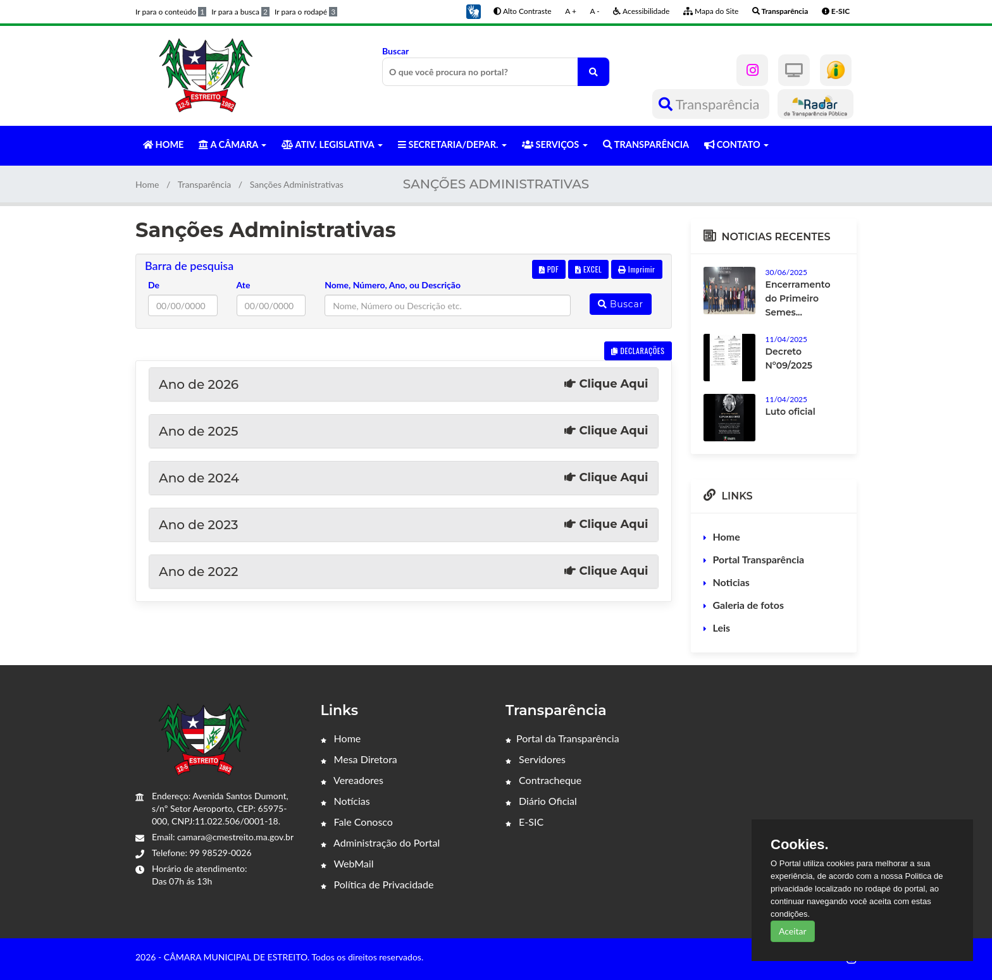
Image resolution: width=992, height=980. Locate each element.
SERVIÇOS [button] (555, 144)
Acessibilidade (641, 11)
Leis (722, 628)
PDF (549, 269)
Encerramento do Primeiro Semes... (798, 298)
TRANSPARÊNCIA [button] (646, 144)
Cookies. (800, 844)
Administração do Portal (380, 842)
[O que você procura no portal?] (593, 72)
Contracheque (543, 780)
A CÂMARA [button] (232, 144)
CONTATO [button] (736, 144)
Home (147, 184)
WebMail (347, 863)
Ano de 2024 (403, 478)
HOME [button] (163, 144)
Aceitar (793, 931)
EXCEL (588, 269)
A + (570, 11)
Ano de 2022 (403, 571)
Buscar (496, 66)
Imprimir (636, 269)
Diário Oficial (541, 801)
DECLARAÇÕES (638, 350)
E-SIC (524, 822)
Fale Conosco (357, 822)
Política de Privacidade (377, 884)
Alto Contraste (522, 11)
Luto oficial (790, 411)
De (153, 284)
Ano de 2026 (403, 384)
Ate (244, 284)
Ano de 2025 (403, 431)
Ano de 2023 (403, 524)
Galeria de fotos (748, 605)
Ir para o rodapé (306, 11)
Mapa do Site (710, 11)
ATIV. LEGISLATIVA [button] (332, 144)
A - (595, 11)
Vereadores (352, 780)
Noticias (731, 582)
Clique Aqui (606, 384)
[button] (473, 10)
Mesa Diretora (359, 759)
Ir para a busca (240, 11)
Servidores (535, 759)
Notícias (345, 801)
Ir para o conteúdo (170, 11)
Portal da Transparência (562, 738)
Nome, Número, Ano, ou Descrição (393, 284)
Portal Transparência (759, 559)
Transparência (711, 104)
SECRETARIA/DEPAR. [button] (452, 144)
